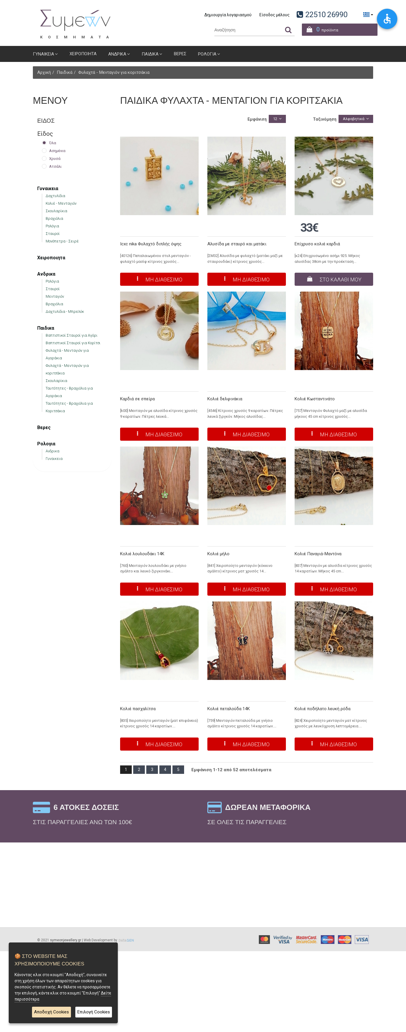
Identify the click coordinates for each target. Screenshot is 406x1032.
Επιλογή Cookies (93, 1012)
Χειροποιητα (83, 53)
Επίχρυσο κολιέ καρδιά (317, 244)
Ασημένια (57, 151)
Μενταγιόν (55, 296)
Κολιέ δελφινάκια (224, 398)
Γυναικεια (43, 54)
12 (275, 119)
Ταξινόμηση (324, 119)
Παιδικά (64, 72)
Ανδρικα (117, 54)
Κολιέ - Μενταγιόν (61, 203)
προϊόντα (320, 29)
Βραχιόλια (54, 218)
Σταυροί (53, 233)
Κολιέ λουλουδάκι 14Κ (142, 553)
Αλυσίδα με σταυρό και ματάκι (236, 244)
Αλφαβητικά (353, 119)
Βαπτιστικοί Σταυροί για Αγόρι (71, 335)
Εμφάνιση (257, 119)
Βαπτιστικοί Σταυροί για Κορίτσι (73, 343)
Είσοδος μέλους (274, 15)
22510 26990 (326, 14)
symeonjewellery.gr (65, 940)
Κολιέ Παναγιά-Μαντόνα (318, 553)
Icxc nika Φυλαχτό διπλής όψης (150, 244)
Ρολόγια (52, 226)
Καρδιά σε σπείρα (137, 398)
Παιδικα (150, 54)
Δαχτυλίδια (55, 196)
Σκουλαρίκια (56, 211)
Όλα (52, 143)
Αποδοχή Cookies (51, 1012)
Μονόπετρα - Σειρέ (62, 241)
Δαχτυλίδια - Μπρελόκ (65, 311)
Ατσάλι (55, 166)
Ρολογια (207, 54)
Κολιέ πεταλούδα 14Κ (228, 708)
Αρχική (44, 72)
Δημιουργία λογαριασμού (228, 15)
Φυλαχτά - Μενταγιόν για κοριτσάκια (113, 72)
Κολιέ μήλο (218, 553)
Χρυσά (54, 158)
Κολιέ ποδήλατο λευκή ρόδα (322, 708)
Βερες (180, 53)
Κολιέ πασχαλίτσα (138, 708)
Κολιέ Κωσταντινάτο (315, 398)
